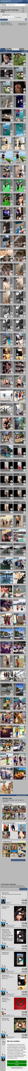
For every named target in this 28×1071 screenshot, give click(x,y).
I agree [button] (16, 1061)
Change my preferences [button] (16, 1067)
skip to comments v (22, 795)
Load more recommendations (18, 860)
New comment (23, 889)
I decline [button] (17, 1064)
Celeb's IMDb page (5, 22)
